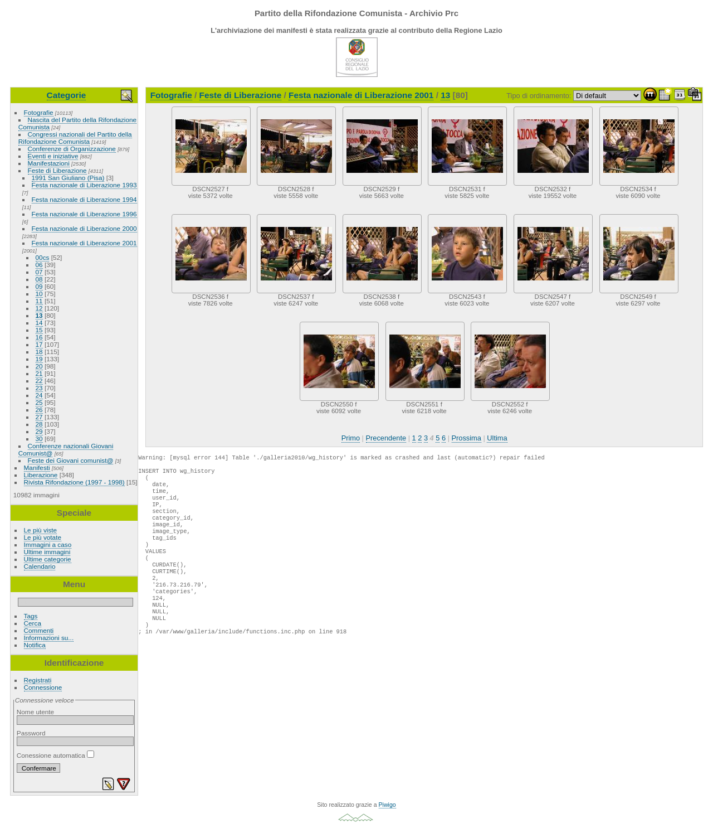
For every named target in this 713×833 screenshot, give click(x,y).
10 (39, 293)
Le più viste (40, 530)
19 (39, 358)
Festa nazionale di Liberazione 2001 (84, 242)
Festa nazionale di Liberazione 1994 (84, 199)
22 (39, 380)
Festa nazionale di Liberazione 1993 (84, 184)
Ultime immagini (47, 551)
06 (39, 264)
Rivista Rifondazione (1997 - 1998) (74, 482)
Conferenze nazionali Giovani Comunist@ (65, 449)
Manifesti (37, 467)
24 (39, 395)
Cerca (32, 623)
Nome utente (35, 711)
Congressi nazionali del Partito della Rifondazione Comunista (75, 137)
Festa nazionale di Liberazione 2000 (84, 228)
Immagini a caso (48, 544)
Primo (350, 438)
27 (39, 416)
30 (39, 438)
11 (39, 300)
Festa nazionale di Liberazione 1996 (84, 213)
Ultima (497, 438)
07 (39, 271)
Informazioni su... (49, 637)
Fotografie (38, 112)
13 (39, 315)
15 (39, 329)
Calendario (40, 566)
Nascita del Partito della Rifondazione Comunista (77, 123)
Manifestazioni (49, 163)
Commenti (39, 630)
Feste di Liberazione (57, 170)
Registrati (38, 680)
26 (39, 409)
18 (39, 351)
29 (39, 431)
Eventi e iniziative (53, 155)
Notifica (35, 644)
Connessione (43, 687)
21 (39, 373)
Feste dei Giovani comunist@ (71, 460)
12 (39, 308)
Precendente (386, 438)
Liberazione (41, 474)
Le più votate (42, 537)
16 (39, 337)
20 (39, 366)
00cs (43, 257)
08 (39, 279)
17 (39, 344)
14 (39, 322)
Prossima (466, 438)
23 (39, 387)
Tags (31, 615)
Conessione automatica (55, 755)
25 (39, 402)
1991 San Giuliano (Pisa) (68, 177)
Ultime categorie (47, 559)
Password (31, 733)
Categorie (66, 95)
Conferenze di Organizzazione (72, 148)
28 (39, 424)
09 (39, 286)
